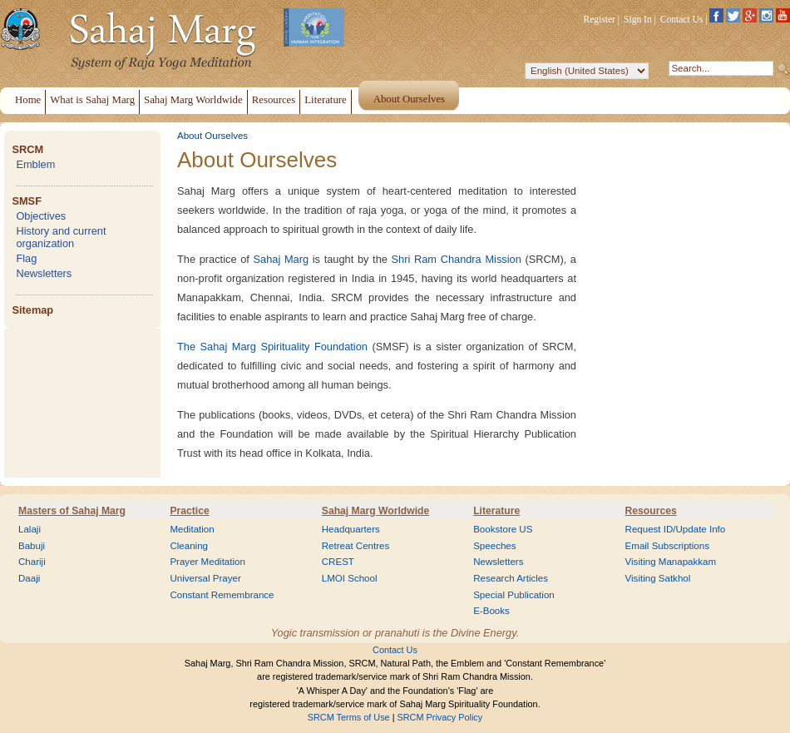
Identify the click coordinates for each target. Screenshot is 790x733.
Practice (189, 511)
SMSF (27, 201)
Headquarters (351, 529)
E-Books (491, 611)
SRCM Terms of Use (349, 717)
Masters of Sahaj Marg (72, 511)
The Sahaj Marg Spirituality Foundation (272, 346)
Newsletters (44, 273)
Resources (651, 511)
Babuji (31, 546)
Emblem (35, 164)
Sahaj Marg (281, 259)
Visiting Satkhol (658, 578)
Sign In (638, 19)
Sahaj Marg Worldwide (375, 511)
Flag (26, 258)
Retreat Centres (356, 546)
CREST (338, 562)
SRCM (27, 149)
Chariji (32, 562)
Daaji (29, 578)
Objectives (41, 216)
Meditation (192, 529)
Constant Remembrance (222, 595)
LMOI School (350, 578)
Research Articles (510, 578)
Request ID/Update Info (675, 529)
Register (599, 19)
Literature (496, 511)
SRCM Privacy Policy (440, 717)
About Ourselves (212, 136)
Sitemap (32, 310)
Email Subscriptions (667, 546)
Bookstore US (502, 529)
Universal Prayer (205, 578)
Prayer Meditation (207, 562)
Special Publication (514, 595)
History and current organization (61, 237)
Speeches (494, 546)
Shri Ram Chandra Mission (456, 259)
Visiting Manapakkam (671, 562)
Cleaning (189, 546)
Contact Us (682, 19)
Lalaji (29, 529)
